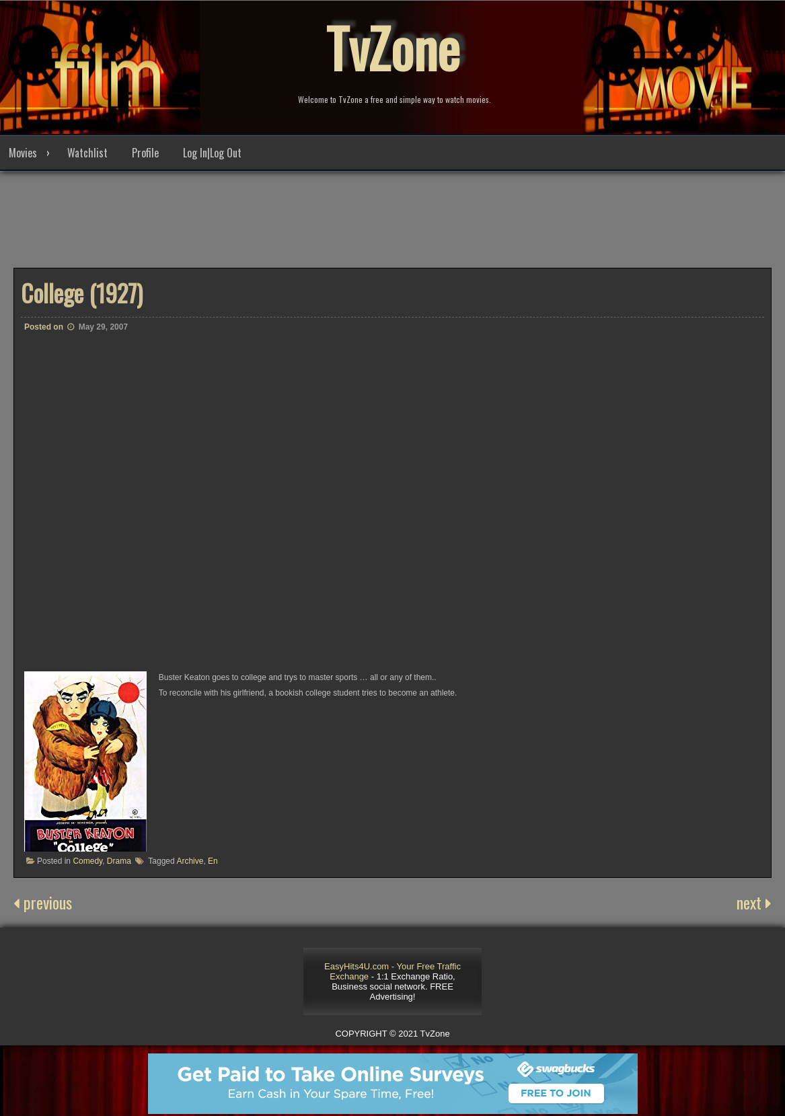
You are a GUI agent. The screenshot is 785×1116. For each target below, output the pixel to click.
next (754, 902)
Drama (119, 861)
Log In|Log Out (212, 153)
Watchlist (87, 153)
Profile (145, 153)
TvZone (392, 47)
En (213, 861)
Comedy (87, 861)
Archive (189, 861)
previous (42, 902)
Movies (23, 153)
